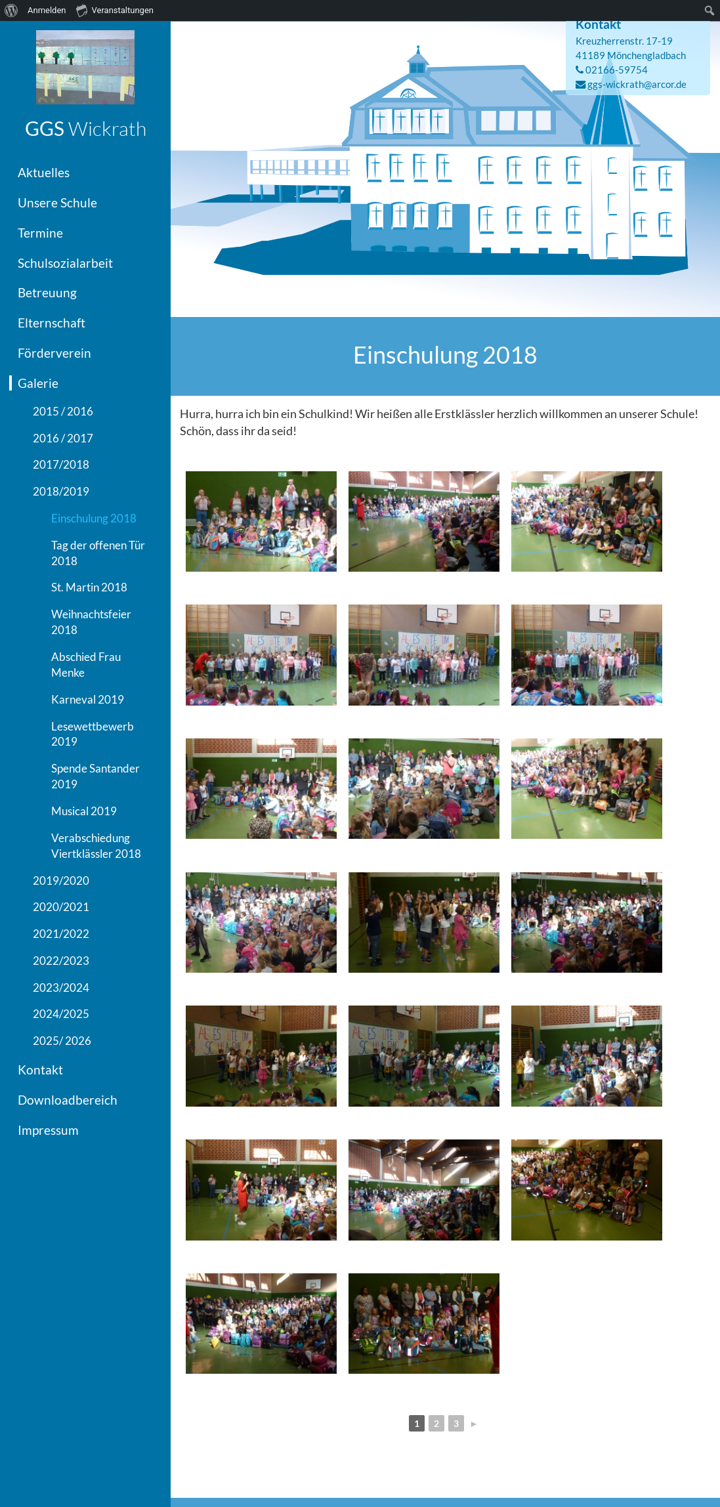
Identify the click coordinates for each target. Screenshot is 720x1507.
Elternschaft (51, 322)
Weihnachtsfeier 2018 (91, 622)
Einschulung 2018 (94, 518)
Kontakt (40, 1069)
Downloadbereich (67, 1099)
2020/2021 (61, 907)
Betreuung (47, 292)
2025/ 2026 (62, 1041)
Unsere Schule (57, 202)
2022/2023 (61, 960)
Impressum (48, 1129)
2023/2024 (61, 987)
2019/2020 (61, 880)
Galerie (38, 383)
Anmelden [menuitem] (47, 10)
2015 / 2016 (63, 411)
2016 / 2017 (63, 438)
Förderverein (54, 352)
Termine (40, 232)
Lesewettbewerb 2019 (92, 734)
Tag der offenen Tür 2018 (98, 553)
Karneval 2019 (87, 699)
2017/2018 (61, 464)
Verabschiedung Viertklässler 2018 (96, 845)
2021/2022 (61, 934)
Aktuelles (44, 172)
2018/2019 (61, 491)
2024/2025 (61, 1014)
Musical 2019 (84, 811)
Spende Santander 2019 (95, 776)
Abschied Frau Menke (86, 664)
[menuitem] (11, 10)
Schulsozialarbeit (65, 262)
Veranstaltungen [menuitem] (115, 10)
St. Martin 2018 (89, 587)
